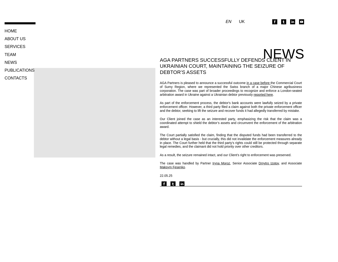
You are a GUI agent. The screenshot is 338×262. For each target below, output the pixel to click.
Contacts (16, 78)
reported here (263, 94)
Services (15, 46)
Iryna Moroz (221, 163)
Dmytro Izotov (269, 163)
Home (11, 31)
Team (10, 54)
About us (15, 39)
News (11, 62)
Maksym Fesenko (172, 167)
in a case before (259, 83)
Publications (20, 70)
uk (242, 22)
